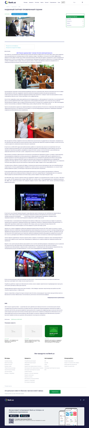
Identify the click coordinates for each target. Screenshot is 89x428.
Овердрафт (27, 364)
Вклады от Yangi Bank (9, 373)
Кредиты (31, 2)
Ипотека (37, 2)
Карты (42, 2)
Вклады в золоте (8, 364)
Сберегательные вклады (10, 368)
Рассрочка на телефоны (12, 45)
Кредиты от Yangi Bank (30, 380)
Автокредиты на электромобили (32, 378)
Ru (74, 2)
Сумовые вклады (8, 361)
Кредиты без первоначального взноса (33, 366)
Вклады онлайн (8, 366)
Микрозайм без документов (70, 364)
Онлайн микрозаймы (68, 361)
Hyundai (46, 362)
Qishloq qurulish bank (16, 319)
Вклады (26, 2)
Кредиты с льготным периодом (31, 373)
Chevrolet (46, 366)
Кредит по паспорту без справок (71, 362)
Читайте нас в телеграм (18, 14)
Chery (45, 364)
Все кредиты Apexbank (30, 382)
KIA (45, 361)
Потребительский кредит (30, 361)
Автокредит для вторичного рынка (32, 369)
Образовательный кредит (30, 362)
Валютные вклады (9, 362)
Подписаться (55, 391)
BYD (45, 369)
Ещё (59, 2)
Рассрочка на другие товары (13, 47)
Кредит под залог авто (69, 366)
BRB (6, 303)
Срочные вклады (8, 371)
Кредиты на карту (28, 376)
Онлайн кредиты (28, 371)
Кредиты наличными (29, 375)
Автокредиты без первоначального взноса (34, 368)
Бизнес (47, 2)
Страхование (53, 2)
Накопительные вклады (10, 369)
